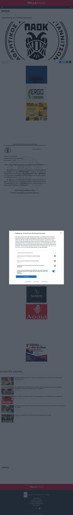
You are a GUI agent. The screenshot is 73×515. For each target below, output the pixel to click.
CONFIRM (26, 276)
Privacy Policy (44, 281)
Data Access (36, 281)
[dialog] (36, 257)
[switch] (54, 256)
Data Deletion (28, 281)
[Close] (61, 233)
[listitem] (36, 253)
